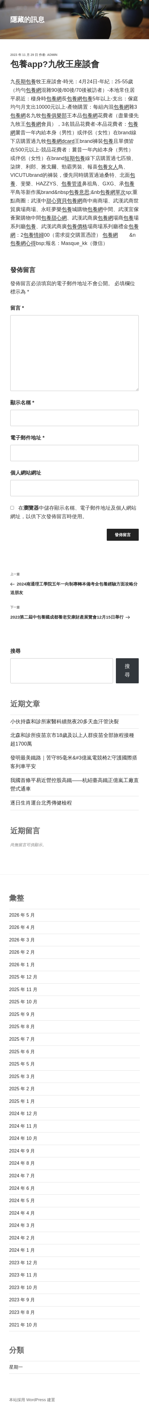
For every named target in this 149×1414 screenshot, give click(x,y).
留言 (17, 308)
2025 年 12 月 (23, 977)
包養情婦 (33, 235)
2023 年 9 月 (22, 1299)
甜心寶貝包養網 (64, 201)
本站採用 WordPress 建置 (32, 1399)
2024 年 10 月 (23, 1138)
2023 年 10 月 (23, 1287)
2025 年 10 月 (23, 1001)
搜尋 (15, 651)
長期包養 (25, 81)
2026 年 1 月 (22, 964)
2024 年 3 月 (22, 1225)
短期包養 (75, 158)
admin (52, 54)
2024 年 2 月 (22, 1237)
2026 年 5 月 (22, 915)
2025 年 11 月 (23, 989)
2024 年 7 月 (22, 1175)
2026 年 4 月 (22, 927)
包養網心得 (23, 243)
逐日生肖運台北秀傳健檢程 (41, 803)
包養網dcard (60, 141)
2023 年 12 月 (23, 1262)
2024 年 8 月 (22, 1163)
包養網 (33, 90)
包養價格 (77, 226)
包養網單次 (113, 192)
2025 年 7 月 (22, 1039)
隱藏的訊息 (27, 19)
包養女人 (108, 167)
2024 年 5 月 (22, 1200)
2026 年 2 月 (22, 952)
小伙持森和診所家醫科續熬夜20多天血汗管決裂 (64, 721)
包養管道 (71, 184)
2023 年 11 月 (23, 1275)
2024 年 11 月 (23, 1126)
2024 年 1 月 (22, 1250)
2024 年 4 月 (22, 1213)
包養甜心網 (54, 218)
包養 (87, 99)
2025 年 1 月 (22, 1101)
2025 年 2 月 (22, 1088)
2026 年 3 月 (22, 939)
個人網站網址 (25, 473)
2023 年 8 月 (22, 1312)
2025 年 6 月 (22, 1051)
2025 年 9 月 (22, 1014)
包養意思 (79, 192)
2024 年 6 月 (22, 1188)
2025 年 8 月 (22, 1026)
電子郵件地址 (27, 438)
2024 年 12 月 (23, 1113)
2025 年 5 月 (22, 1063)
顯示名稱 (22, 403)
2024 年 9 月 (22, 1150)
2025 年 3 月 (22, 1076)
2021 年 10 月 (23, 1324)
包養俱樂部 (54, 115)
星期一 (16, 1367)
